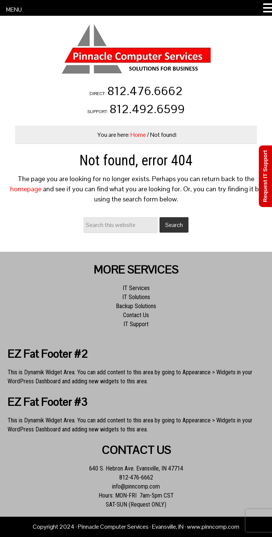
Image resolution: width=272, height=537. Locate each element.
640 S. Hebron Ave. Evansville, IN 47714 (136, 468)
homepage (25, 189)
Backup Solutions (136, 306)
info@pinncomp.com (136, 486)
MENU (14, 10)
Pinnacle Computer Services (136, 48)
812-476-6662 (136, 477)
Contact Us (136, 315)
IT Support (136, 324)
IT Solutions (136, 297)
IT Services (136, 288)
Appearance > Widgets (209, 372)
